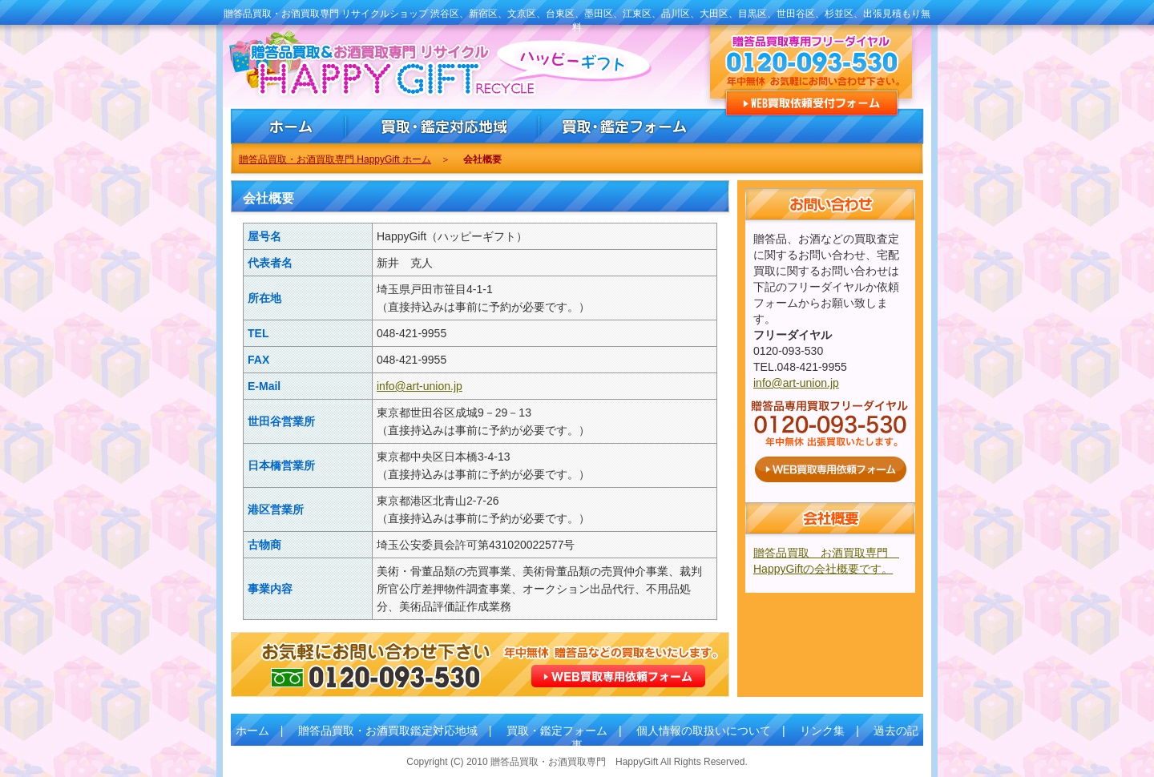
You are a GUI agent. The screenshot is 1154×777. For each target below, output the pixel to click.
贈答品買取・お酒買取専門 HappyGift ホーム (335, 159)
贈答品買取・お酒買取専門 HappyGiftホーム (288, 126)
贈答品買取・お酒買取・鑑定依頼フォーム (624, 126)
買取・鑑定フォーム (556, 730)
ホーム (252, 730)
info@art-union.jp (419, 386)
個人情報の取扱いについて (703, 730)
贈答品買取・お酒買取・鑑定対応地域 (442, 126)
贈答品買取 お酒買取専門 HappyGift (354, 67)
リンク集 (822, 730)
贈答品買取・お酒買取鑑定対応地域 (388, 730)
